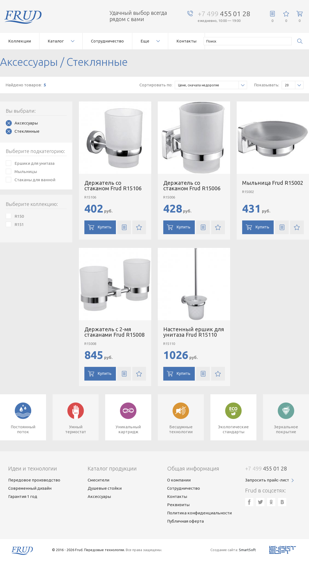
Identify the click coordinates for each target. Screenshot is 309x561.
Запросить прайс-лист (267, 480)
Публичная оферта (185, 521)
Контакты (186, 41)
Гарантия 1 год (22, 496)
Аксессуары (26, 123)
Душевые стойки (105, 488)
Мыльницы (26, 171)
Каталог (56, 41)
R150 (19, 216)
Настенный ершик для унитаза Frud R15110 (193, 332)
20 (294, 85)
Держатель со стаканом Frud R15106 (113, 185)
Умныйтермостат (75, 429)
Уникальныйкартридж (128, 429)
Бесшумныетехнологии (181, 429)
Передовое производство (34, 480)
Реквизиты (178, 504)
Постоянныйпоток (23, 429)
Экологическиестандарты (233, 429)
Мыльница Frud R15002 (272, 183)
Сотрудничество (107, 41)
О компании (179, 480)
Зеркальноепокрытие (286, 429)
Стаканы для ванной (35, 179)
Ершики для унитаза (35, 163)
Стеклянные (27, 131)
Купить (104, 227)
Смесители (98, 480)
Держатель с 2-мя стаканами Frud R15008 (114, 332)
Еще (145, 41)
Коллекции (19, 41)
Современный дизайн (30, 488)
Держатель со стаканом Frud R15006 (192, 185)
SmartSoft (247, 550)
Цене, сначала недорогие (212, 85)
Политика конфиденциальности (199, 513)
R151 (19, 224)
